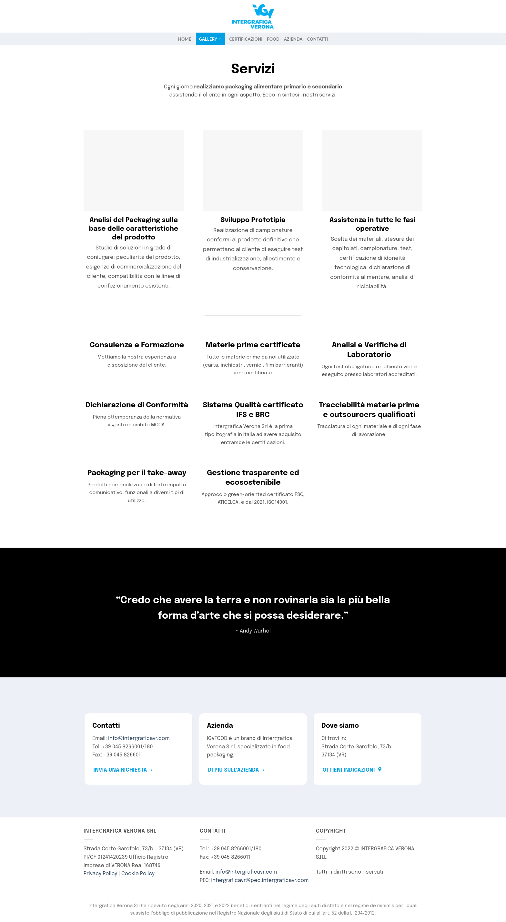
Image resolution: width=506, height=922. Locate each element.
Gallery (210, 39)
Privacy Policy (100, 873)
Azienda (293, 39)
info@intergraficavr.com (139, 738)
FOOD (273, 39)
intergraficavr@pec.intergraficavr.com (260, 880)
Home (184, 39)
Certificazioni (246, 39)
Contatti (317, 39)
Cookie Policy (138, 873)
